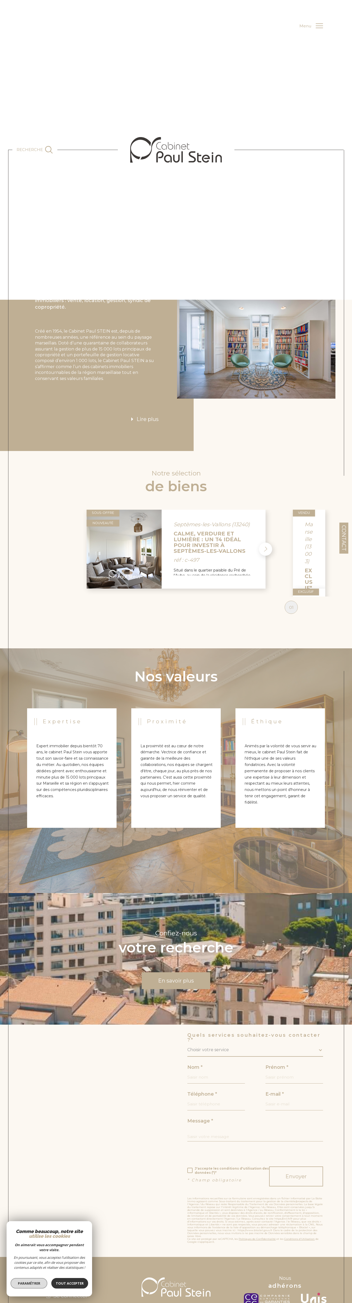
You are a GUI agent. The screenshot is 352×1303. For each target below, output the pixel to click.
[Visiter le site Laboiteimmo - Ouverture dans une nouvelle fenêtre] (175, 1295)
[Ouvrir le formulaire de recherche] (35, 150)
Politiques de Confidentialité (257, 1196)
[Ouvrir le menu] (311, 25)
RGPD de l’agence (248, 1275)
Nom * (195, 1025)
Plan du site (149, 1275)
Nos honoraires (208, 1275)
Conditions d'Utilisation (299, 1196)
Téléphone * (202, 1051)
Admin (190, 1275)
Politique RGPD (272, 1275)
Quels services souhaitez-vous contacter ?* (253, 995)
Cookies (290, 1276)
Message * (200, 1078)
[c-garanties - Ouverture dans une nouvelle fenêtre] (268, 1258)
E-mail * (274, 1051)
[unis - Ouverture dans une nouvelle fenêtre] (313, 1258)
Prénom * (276, 1025)
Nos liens (228, 1275)
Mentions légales (172, 1275)
